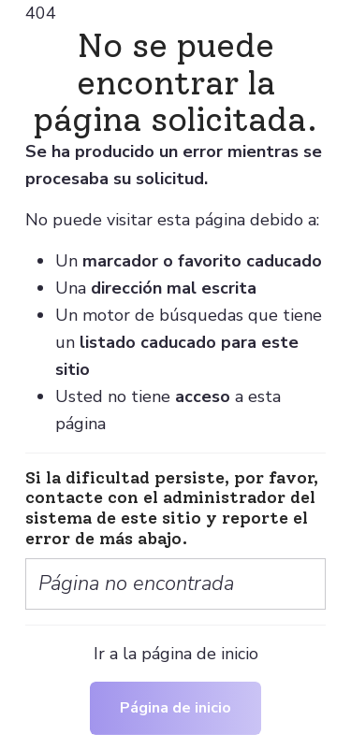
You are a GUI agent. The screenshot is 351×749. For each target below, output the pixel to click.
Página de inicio (175, 708)
